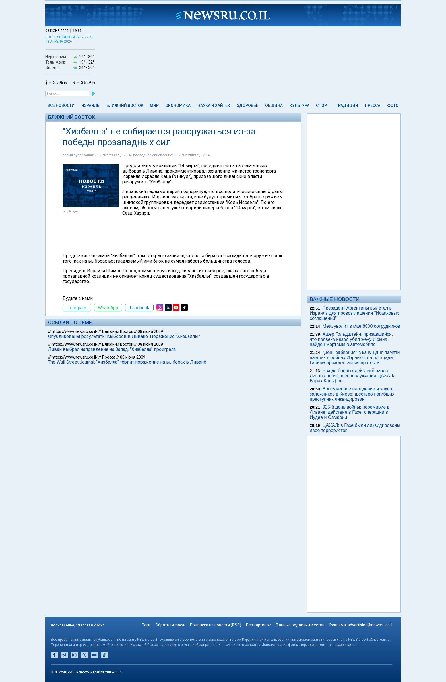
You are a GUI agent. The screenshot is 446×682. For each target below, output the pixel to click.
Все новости (61, 105)
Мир (154, 105)
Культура (299, 105)
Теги (146, 625)
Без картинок (258, 625)
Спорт (322, 105)
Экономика (178, 105)
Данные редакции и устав (300, 625)
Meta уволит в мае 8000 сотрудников (361, 326)
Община (274, 105)
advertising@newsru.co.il (370, 625)
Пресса (372, 105)
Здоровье (247, 105)
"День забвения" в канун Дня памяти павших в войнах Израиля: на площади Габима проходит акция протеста (355, 357)
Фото (392, 105)
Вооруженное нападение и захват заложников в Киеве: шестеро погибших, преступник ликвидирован (353, 394)
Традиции (347, 105)
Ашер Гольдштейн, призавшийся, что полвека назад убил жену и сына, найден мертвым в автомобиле (351, 339)
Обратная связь (170, 625)
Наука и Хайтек (213, 105)
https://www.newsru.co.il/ (75, 331)
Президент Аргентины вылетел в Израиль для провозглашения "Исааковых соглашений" (354, 313)
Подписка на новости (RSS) (215, 625)
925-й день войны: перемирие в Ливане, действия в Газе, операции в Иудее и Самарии (349, 412)
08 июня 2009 (150, 331)
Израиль (90, 105)
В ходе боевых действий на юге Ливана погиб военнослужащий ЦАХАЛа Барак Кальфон (353, 375)
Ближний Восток (124, 105)
